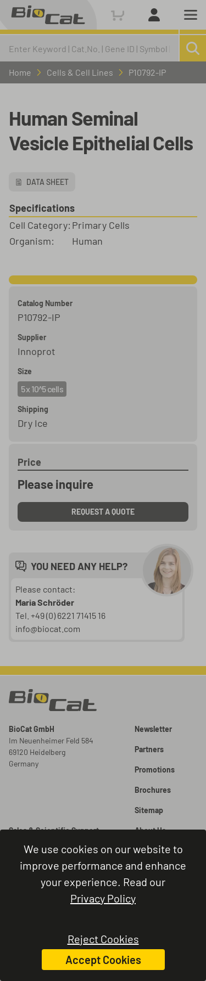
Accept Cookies (103, 959)
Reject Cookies (103, 938)
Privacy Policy (103, 898)
